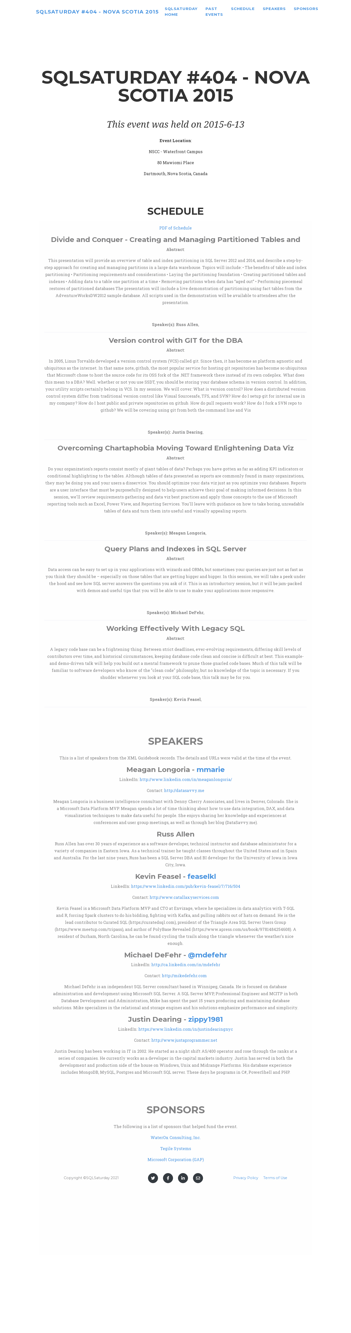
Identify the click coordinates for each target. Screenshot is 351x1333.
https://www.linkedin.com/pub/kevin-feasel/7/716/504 (185, 886)
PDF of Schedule (175, 227)
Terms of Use (275, 1178)
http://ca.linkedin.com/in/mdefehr (185, 964)
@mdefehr (207, 955)
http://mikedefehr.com (184, 975)
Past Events (235, 13)
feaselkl (202, 876)
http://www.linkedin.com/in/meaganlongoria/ (186, 779)
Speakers (295, 10)
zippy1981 (205, 1019)
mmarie (210, 769)
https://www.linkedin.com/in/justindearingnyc (185, 1029)
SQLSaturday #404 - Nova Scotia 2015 (108, 13)
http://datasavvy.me (184, 790)
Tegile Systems (175, 1148)
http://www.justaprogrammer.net (184, 1040)
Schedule (264, 10)
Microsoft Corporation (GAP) (176, 1159)
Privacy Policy (245, 1178)
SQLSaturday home (202, 13)
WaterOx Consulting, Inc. (175, 1137)
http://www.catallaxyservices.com (184, 897)
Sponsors (327, 10)
